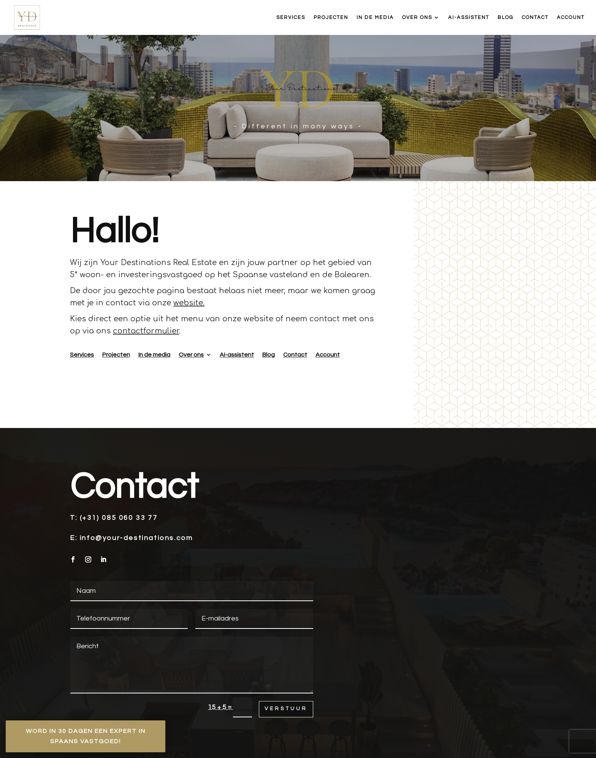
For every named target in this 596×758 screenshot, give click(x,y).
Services (290, 17)
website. (188, 302)
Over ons (417, 17)
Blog (506, 17)
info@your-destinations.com (136, 538)
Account (571, 17)
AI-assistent (468, 17)
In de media (375, 17)
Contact (535, 17)
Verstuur (286, 708)
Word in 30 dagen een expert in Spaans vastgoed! (85, 736)
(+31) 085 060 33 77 (118, 517)
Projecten (331, 17)
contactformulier (146, 331)
